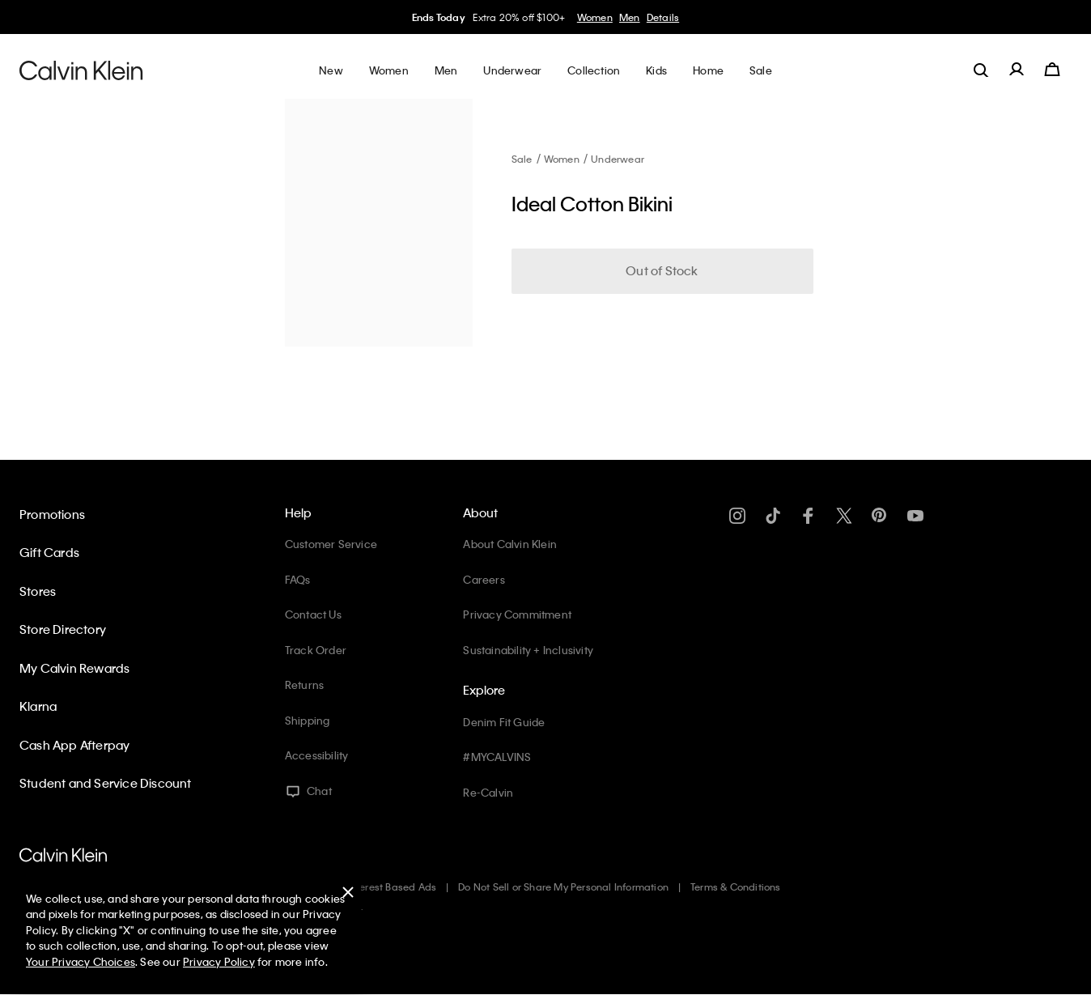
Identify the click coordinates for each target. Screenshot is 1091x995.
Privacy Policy (219, 961)
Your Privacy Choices (80, 961)
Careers (483, 579)
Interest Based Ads (392, 886)
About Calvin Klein (510, 544)
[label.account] (1016, 70)
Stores (37, 591)
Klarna (38, 706)
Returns (304, 684)
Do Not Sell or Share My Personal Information (563, 886)
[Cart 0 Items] (1052, 70)
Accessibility (317, 755)
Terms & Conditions (735, 886)
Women (595, 17)
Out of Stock (662, 270)
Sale (522, 158)
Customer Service (331, 544)
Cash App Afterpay (74, 745)
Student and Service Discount (105, 783)
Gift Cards (49, 552)
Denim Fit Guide (504, 722)
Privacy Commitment (517, 614)
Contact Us (313, 614)
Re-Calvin (488, 792)
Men (629, 17)
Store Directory (62, 629)
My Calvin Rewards (74, 668)
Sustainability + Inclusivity (528, 650)
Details (663, 17)
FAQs (298, 579)
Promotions (52, 514)
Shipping (307, 720)
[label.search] (981, 70)
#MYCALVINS (497, 756)
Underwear (617, 158)
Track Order (315, 650)
